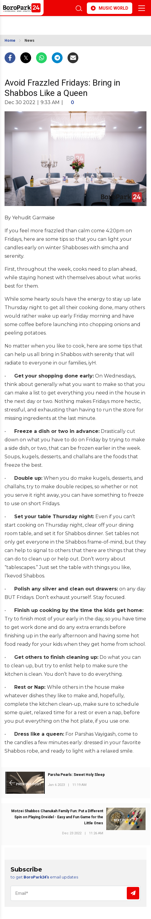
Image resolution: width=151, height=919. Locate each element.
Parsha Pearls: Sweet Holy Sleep (76, 775)
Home (10, 40)
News (29, 40)
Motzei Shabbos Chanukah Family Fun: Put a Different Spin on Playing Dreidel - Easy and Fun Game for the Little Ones (57, 817)
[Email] (75, 893)
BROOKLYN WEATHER (43, 23)
